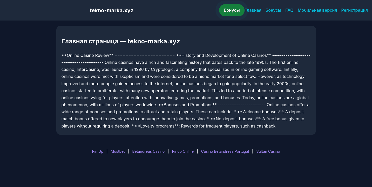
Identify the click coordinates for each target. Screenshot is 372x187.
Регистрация (354, 10)
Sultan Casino (268, 151)
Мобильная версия (317, 10)
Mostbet (118, 151)
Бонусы (232, 10)
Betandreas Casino (148, 151)
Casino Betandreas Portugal (225, 151)
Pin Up (97, 151)
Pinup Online (183, 151)
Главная (253, 10)
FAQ (289, 10)
